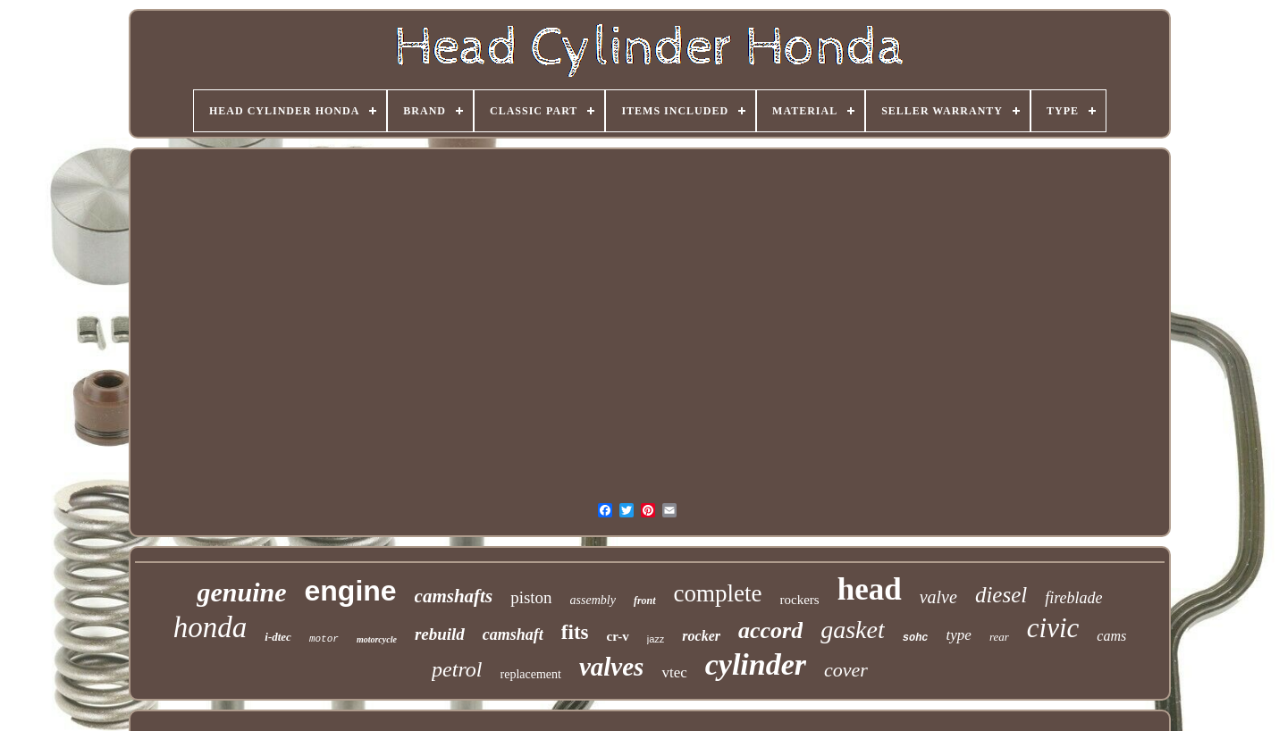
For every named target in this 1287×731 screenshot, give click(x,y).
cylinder (755, 664)
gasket (852, 629)
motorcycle (377, 639)
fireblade (1073, 598)
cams (1111, 635)
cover (846, 670)
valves (611, 666)
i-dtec (278, 636)
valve (938, 597)
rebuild (440, 634)
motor (324, 639)
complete (718, 593)
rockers (800, 599)
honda (210, 627)
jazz (656, 639)
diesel (1001, 595)
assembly (593, 600)
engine (350, 591)
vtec (673, 672)
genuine (241, 592)
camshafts (454, 596)
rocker (701, 635)
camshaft (513, 634)
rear (999, 636)
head (869, 589)
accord (770, 630)
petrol (457, 669)
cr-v (618, 636)
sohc (916, 638)
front (645, 600)
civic (1053, 627)
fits (575, 632)
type (959, 634)
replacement (530, 674)
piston (530, 597)
